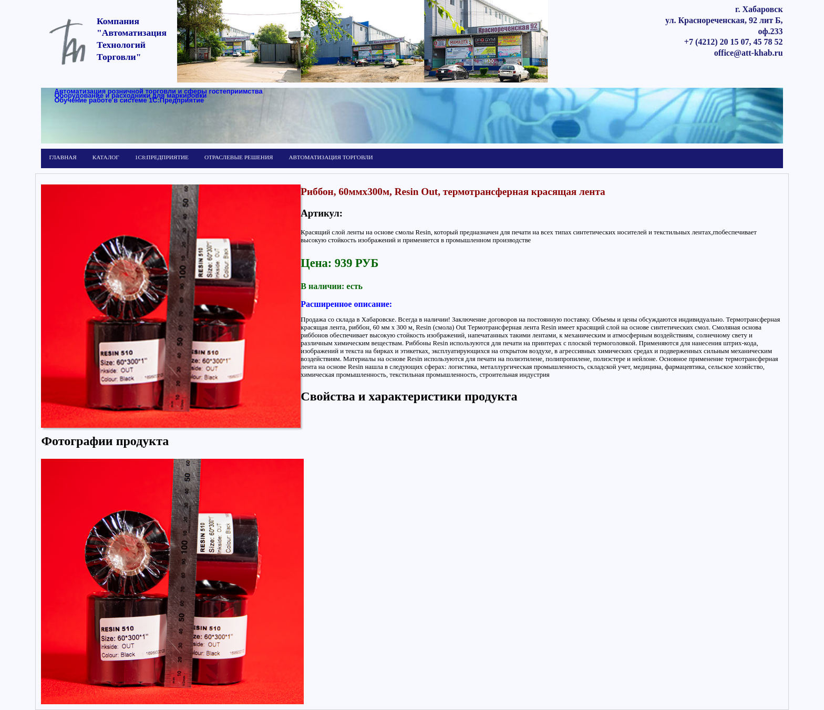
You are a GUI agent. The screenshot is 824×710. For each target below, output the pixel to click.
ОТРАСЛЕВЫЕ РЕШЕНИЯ (238, 157)
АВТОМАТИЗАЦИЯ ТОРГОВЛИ (331, 157)
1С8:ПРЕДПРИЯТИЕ (162, 157)
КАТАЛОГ (105, 157)
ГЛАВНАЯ (62, 157)
